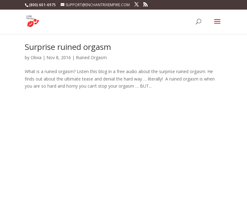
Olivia (36, 57)
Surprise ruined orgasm (68, 46)
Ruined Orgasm (91, 57)
